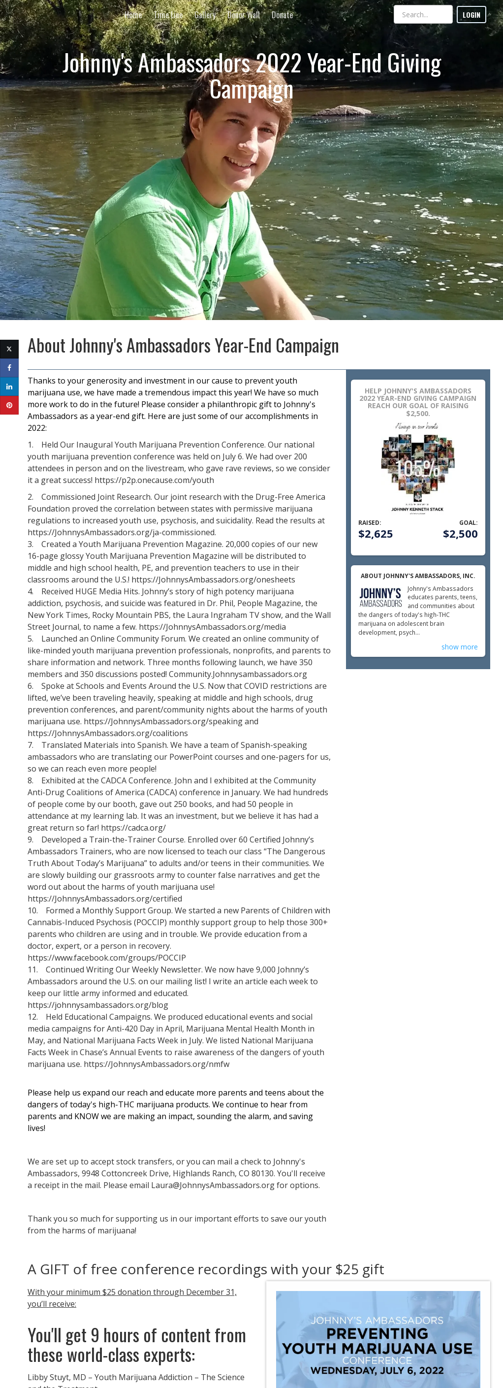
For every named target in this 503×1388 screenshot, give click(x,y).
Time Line (168, 15)
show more (459, 646)
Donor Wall (243, 15)
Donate (282, 15)
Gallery (205, 15)
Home (133, 15)
